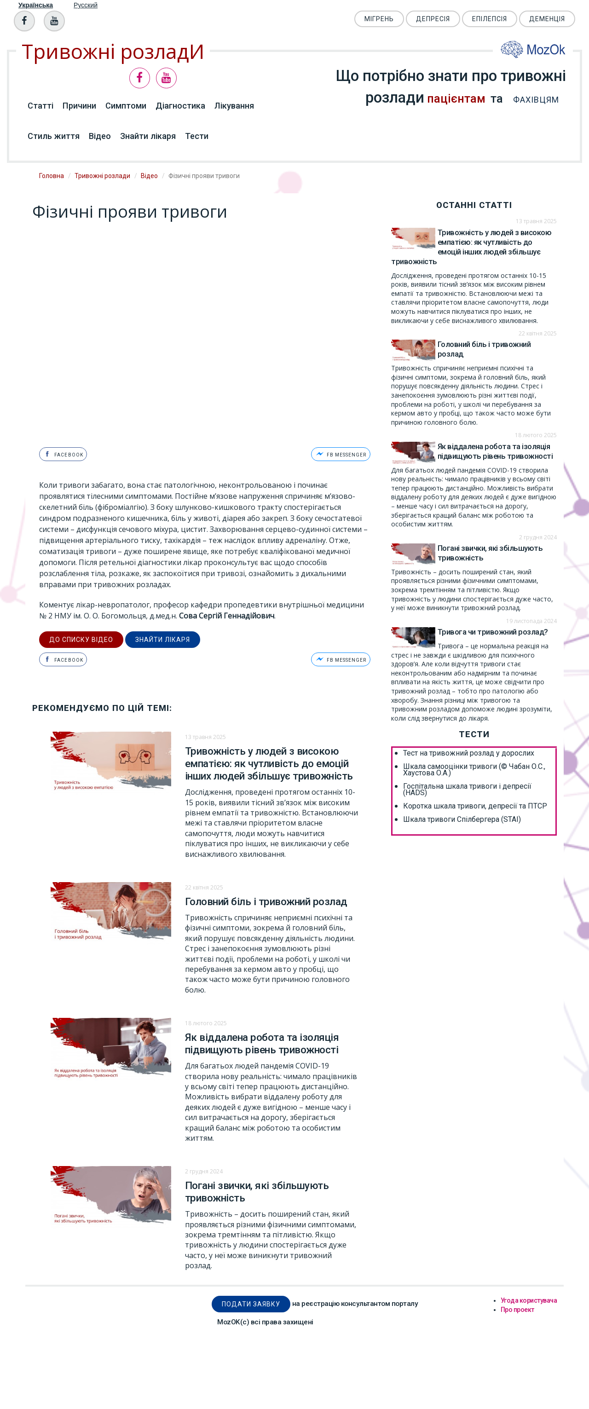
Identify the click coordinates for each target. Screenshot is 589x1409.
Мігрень (379, 19)
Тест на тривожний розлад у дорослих (468, 753)
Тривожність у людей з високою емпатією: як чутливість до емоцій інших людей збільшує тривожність (269, 762)
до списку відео (81, 638)
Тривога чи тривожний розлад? (493, 631)
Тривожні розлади (102, 175)
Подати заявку (251, 1302)
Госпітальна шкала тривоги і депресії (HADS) (467, 789)
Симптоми (125, 105)
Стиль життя (54, 136)
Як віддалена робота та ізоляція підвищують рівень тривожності (262, 1042)
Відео (100, 136)
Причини (79, 105)
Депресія (433, 19)
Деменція (547, 19)
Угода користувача (529, 1299)
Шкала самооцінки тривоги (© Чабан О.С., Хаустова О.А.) (474, 769)
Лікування (234, 105)
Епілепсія (489, 19)
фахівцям (533, 99)
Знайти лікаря (148, 136)
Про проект (517, 1308)
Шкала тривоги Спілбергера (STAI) (462, 819)
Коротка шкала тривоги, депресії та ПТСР (475, 806)
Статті (40, 105)
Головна (51, 175)
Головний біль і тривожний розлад (266, 901)
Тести (196, 136)
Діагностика (180, 105)
